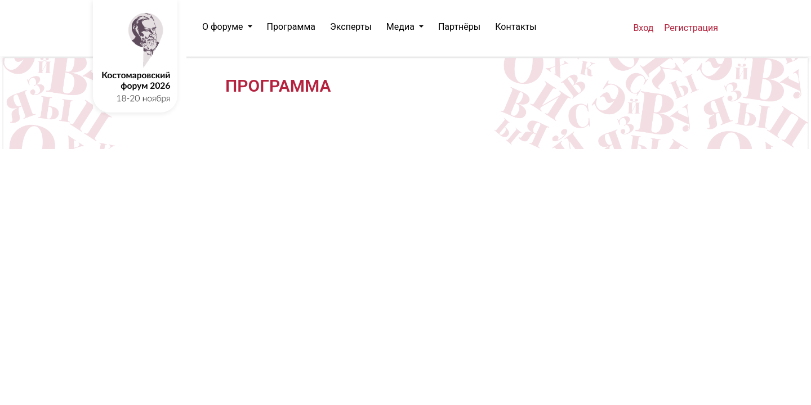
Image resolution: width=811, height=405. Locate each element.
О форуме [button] (224, 26)
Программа (291, 26)
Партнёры (459, 26)
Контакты (515, 26)
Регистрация (691, 27)
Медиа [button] (401, 26)
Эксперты (351, 26)
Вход (643, 27)
